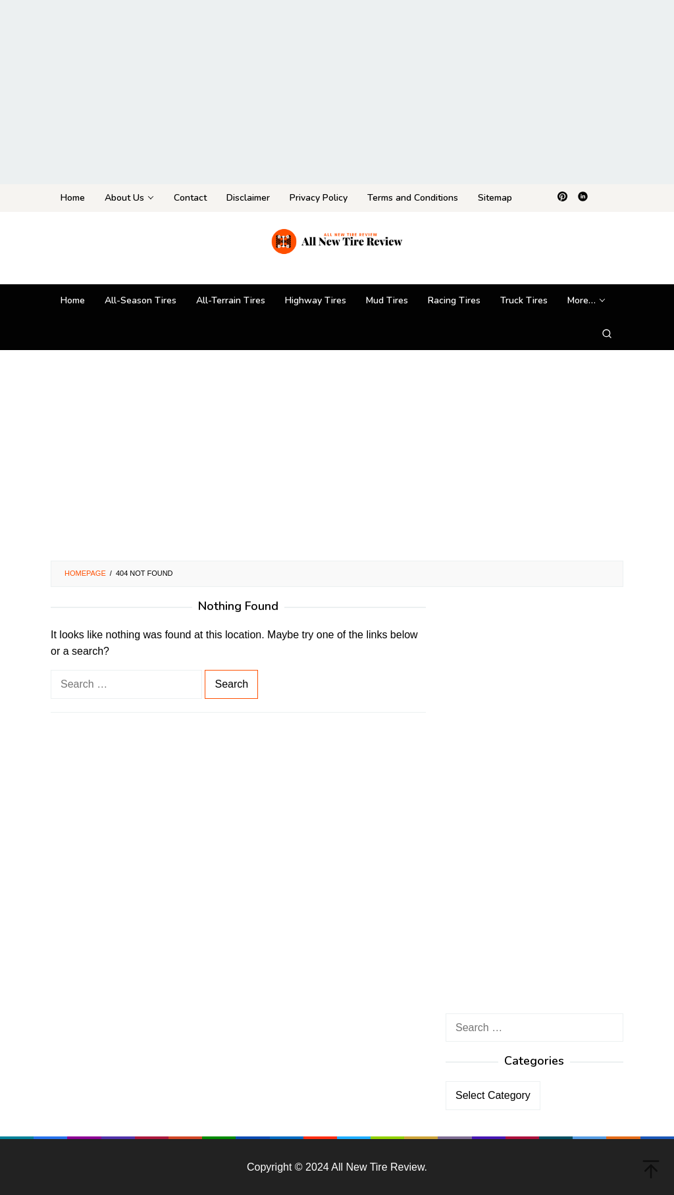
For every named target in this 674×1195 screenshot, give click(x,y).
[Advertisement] (337, 92)
